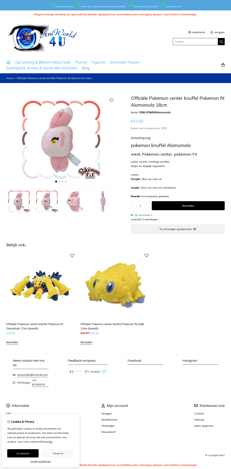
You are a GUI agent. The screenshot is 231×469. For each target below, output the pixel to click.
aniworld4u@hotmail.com (32, 374)
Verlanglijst (108, 425)
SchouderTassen (125, 62)
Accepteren (23, 453)
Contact (199, 413)
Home (10, 78)
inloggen (218, 32)
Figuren (99, 62)
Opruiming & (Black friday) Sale (43, 62)
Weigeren (58, 453)
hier (50, 441)
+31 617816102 (38, 382)
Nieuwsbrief (109, 432)
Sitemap (199, 419)
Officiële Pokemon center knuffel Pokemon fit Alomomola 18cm (54, 78)
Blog (86, 68)
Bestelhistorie (109, 419)
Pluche (81, 62)
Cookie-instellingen (40, 461)
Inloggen (107, 413)
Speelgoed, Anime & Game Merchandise (41, 68)
